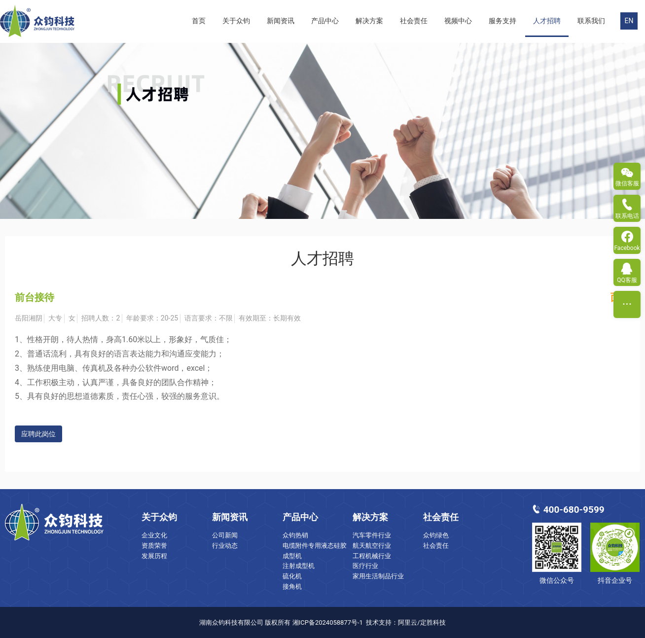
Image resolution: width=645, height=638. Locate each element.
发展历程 (154, 556)
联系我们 (591, 21)
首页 (199, 21)
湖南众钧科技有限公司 (231, 622)
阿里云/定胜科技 (421, 622)
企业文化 (154, 535)
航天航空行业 (372, 545)
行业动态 (225, 545)
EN (629, 21)
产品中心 (325, 21)
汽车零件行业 (372, 535)
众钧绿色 (436, 535)
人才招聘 (547, 21)
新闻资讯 (280, 21)
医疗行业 (365, 565)
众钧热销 (295, 535)
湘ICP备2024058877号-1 (327, 622)
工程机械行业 (372, 556)
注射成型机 (299, 565)
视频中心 (458, 21)
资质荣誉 (154, 545)
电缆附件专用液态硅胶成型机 (315, 551)
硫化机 (292, 576)
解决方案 (369, 21)
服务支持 (502, 21)
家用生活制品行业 (378, 576)
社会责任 (414, 21)
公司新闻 (225, 535)
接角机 (292, 586)
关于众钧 (236, 21)
